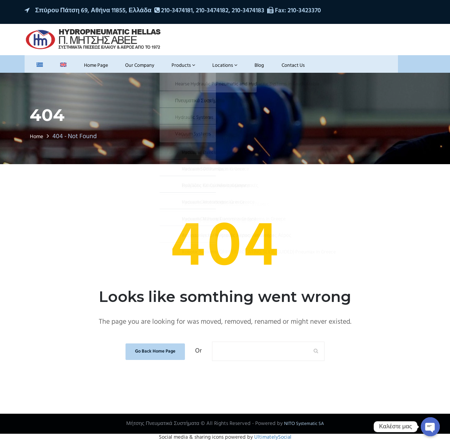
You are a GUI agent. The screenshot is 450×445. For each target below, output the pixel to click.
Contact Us (250, 67)
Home (38, 140)
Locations (192, 67)
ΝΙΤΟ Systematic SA (304, 427)
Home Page (77, 67)
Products (155, 67)
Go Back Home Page (155, 354)
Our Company (117, 67)
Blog (221, 67)
